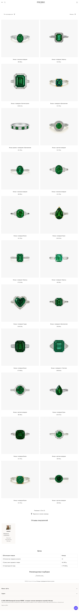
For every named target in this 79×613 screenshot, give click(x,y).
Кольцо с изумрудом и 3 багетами (59, 368)
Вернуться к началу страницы (40, 514)
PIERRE (26, 581)
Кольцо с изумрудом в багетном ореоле (20, 103)
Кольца (34, 581)
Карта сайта (5, 605)
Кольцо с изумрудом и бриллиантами (59, 103)
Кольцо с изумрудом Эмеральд (59, 59)
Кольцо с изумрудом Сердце (20, 324)
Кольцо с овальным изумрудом (20, 59)
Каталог (30, 581)
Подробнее (6, 535)
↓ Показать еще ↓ (39, 575)
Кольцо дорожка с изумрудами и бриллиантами (20, 147)
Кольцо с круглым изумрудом (59, 147)
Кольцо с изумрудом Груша (59, 236)
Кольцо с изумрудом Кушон (20, 236)
